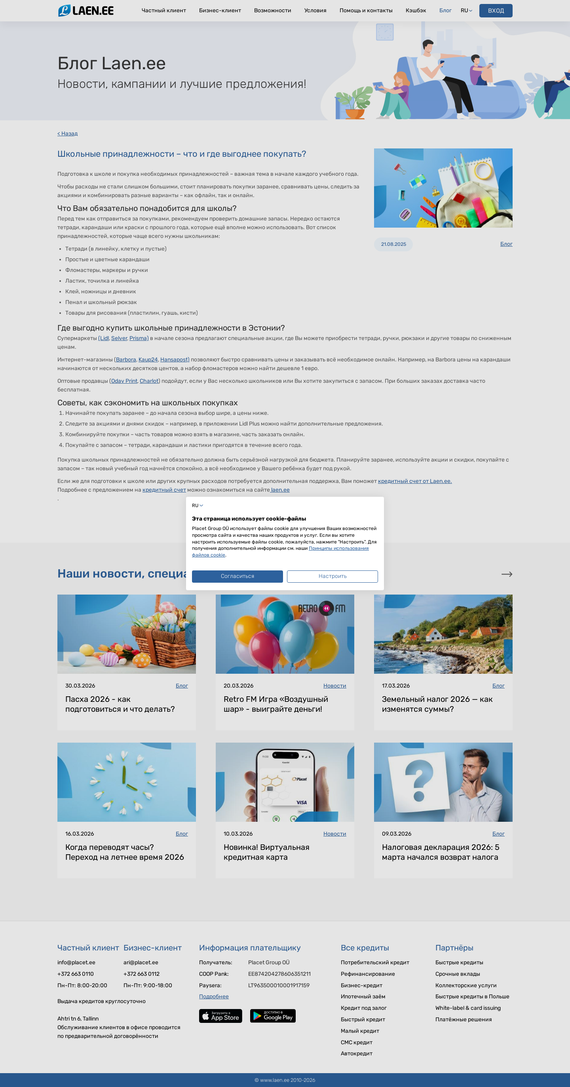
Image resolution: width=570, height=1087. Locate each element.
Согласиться (237, 576)
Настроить (333, 576)
